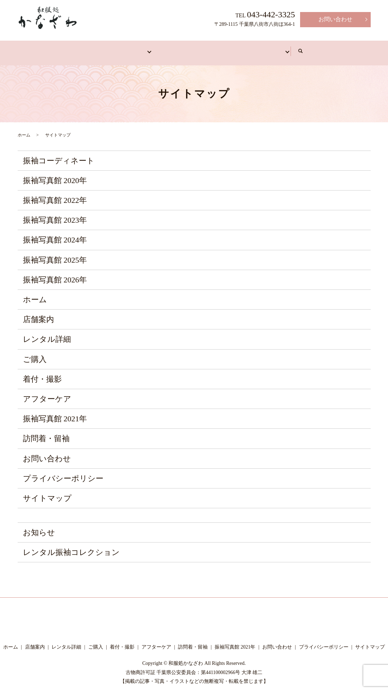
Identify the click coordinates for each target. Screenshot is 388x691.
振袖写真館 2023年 (55, 215)
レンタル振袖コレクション (71, 547)
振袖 (125, 48)
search (355, 48)
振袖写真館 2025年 (55, 254)
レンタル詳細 (47, 334)
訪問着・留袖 (170, 48)
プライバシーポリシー (63, 473)
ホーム (43, 48)
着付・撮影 (224, 48)
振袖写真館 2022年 (55, 195)
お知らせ (39, 527)
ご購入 (35, 354)
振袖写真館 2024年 (55, 234)
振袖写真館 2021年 (55, 413)
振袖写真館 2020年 (55, 175)
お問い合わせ (335, 19)
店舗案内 (85, 48)
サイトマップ (47, 492)
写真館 (325, 48)
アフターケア (277, 48)
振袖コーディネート (59, 155)
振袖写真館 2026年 (55, 274)
